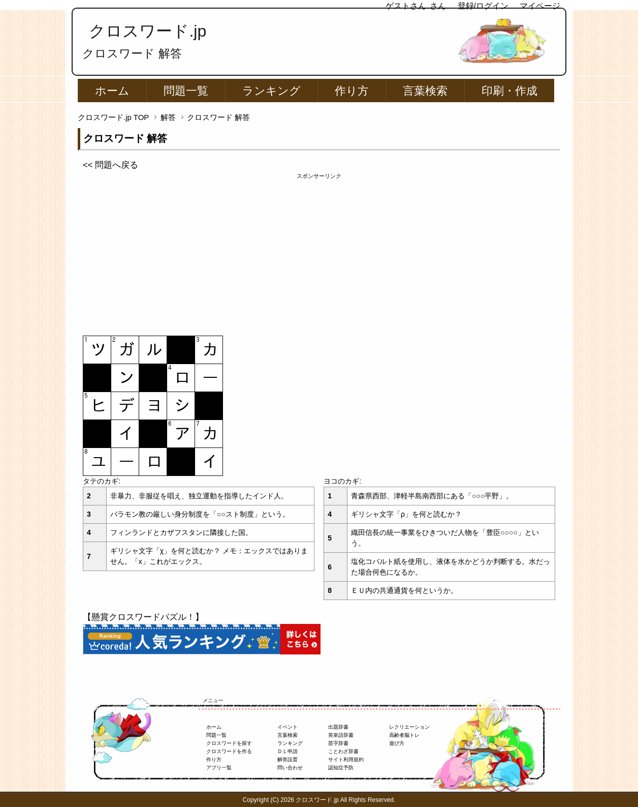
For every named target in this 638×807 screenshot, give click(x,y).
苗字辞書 (338, 743)
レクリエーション (409, 727)
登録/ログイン (483, 6)
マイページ (540, 6)
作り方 (352, 90)
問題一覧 (186, 90)
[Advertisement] (319, 252)
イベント (287, 727)
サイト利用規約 (346, 759)
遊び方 (396, 743)
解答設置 (287, 759)
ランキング (271, 90)
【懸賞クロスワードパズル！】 (143, 617)
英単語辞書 (341, 735)
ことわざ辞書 (343, 751)
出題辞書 (338, 727)
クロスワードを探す (229, 743)
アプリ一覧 (219, 767)
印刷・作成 (509, 90)
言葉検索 (425, 90)
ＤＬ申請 (287, 751)
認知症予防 (341, 767)
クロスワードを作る (229, 751)
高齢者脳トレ (404, 735)
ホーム (112, 90)
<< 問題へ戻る (110, 165)
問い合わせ (290, 767)
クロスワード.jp (147, 31)
